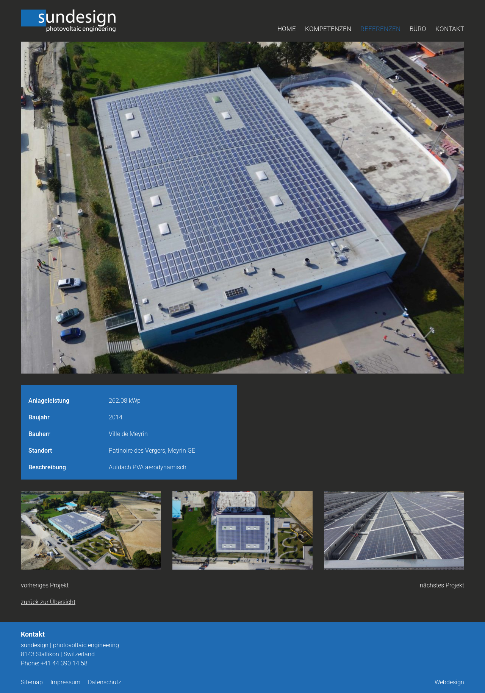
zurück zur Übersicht (48, 602)
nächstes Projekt (442, 585)
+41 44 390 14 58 (64, 663)
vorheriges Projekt (45, 585)
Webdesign (449, 682)
